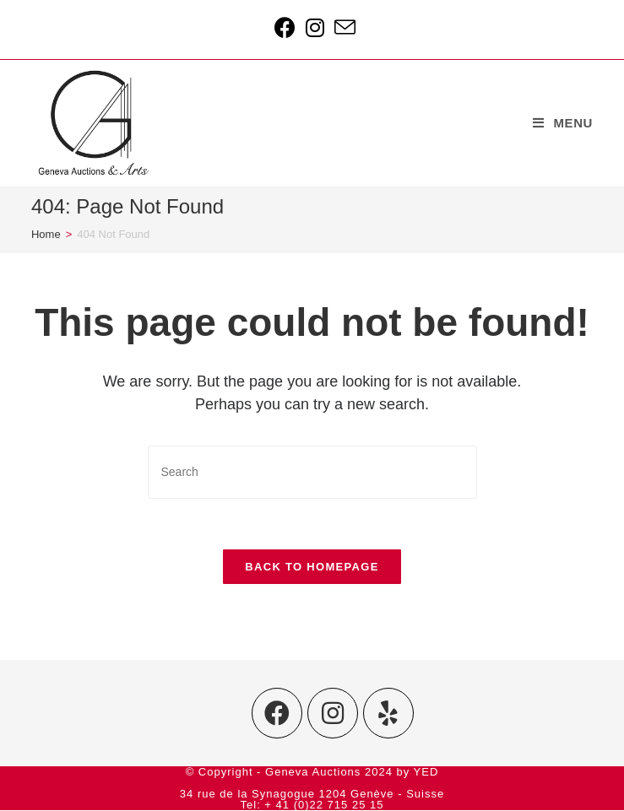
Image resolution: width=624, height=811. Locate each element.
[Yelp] (388, 714)
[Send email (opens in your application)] (342, 27)
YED (426, 772)
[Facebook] (277, 714)
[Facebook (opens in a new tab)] (285, 27)
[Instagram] (332, 714)
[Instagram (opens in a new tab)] (315, 27)
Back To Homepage (311, 566)
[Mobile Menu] (563, 123)
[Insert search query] (312, 472)
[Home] (46, 234)
